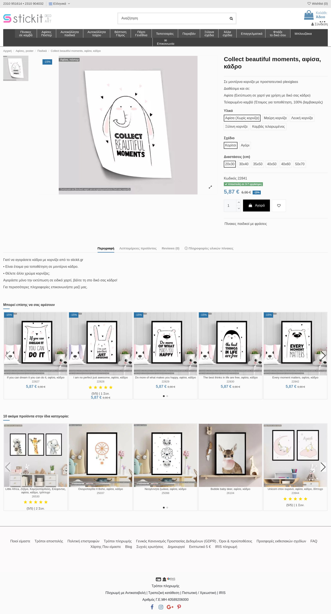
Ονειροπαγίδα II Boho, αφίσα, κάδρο (100, 489)
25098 (165, 493)
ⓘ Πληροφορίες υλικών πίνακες (209, 248)
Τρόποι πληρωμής (118, 541)
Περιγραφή (106, 248)
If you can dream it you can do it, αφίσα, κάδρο (35, 377)
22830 (230, 381)
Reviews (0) (170, 248)
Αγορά (256, 205)
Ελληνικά (60, 3)
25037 (100, 493)
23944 (295, 493)
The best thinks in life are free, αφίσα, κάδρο (230, 377)
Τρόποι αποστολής (49, 541)
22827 (36, 381)
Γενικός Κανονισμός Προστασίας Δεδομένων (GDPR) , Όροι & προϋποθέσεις (194, 541)
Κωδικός (230, 178)
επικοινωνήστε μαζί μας (69, 287)
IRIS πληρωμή (226, 547)
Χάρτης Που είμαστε (105, 547)
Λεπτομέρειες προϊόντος (138, 248)
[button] (227, 33)
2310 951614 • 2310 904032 (23, 3)
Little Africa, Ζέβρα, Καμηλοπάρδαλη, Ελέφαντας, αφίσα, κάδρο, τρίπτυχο (35, 490)
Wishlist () (317, 3)
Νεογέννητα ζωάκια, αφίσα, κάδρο (165, 489)
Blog (128, 547)
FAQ (313, 541)
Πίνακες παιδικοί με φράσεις (246, 224)
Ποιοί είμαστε (20, 541)
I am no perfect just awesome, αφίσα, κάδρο (100, 377)
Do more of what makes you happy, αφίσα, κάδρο (165, 377)
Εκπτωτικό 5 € (200, 547)
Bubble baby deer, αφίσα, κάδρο (230, 489)
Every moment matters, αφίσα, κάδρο (295, 377)
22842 (295, 381)
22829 (165, 381)
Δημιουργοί (176, 547)
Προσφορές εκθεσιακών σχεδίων (281, 541)
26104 (230, 493)
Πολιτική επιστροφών (83, 541)
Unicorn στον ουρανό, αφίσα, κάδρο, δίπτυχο (295, 489)
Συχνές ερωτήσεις (149, 547)
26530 (36, 496)
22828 (100, 381)
